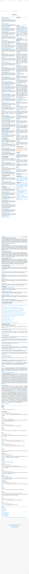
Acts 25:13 (18, 163)
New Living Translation (5, 23)
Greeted (23, 178)
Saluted (23, 186)
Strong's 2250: (4, 504)
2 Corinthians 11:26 (15, 343)
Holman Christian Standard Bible (7, 81)
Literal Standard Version (5, 139)
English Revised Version (5, 93)
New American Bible (5, 167)
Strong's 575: (4, 430)
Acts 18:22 (18, 141)
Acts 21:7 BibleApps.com (5, 512)
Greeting (26, 178)
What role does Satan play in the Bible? (8, 319)
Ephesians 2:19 (7, 353)
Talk (26, 186)
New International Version (6, 18)
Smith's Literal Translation (6, 152)
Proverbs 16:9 (4, 332)
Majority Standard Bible (5, 129)
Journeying (21, 179)
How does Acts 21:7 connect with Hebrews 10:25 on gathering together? (13, 308)
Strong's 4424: (4, 456)
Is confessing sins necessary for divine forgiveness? (10, 322)
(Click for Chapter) (6, 17)
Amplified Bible (4, 67)
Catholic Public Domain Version (7, 162)
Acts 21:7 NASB (4, 510)
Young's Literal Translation (6, 148)
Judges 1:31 (18, 75)
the (19, 31)
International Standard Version (6, 106)
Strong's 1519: (4, 450)
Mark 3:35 (11, 348)
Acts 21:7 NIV (4, 507)
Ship (25, 186)
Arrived (19, 177)
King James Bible (4, 40)
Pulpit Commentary (4, 385)
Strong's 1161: (4, 409)
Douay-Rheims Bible (5, 157)
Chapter (26, 236)
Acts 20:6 (17, 124)
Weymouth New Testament (6, 123)
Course (17, 178)
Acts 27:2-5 (18, 53)
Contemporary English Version (6, 89)
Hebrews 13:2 (12, 362)
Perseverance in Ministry (5, 294)
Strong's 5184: (4, 435)
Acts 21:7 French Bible (5, 515)
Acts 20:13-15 (18, 42)
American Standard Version (6, 85)
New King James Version (5, 44)
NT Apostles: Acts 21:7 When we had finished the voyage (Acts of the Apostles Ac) (14, 517)
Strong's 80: (3, 478)
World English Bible (5, 133)
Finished (20, 178)
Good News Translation (5, 102)
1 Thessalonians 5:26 (19, 99)
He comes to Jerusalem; (20, 195)
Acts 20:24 (6, 333)
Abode (17, 177)
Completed (22, 177)
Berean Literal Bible (5, 35)
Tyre (17, 187)
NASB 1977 (3, 57)
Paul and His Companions (6, 266)
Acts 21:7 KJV (4, 511)
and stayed (24, 31)
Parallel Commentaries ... (5, 403)
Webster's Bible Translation (6, 119)
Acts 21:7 (3, 367)
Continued (25, 177)
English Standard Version (6, 27)
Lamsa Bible (4, 176)
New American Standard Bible (6, 48)
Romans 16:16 (18, 101)
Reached (17, 186)
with (26, 31)
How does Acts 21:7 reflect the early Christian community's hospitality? (12, 314)
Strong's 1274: (4, 414)
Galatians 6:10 (20, 346)
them (17, 32)
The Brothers (4, 278)
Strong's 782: (4, 466)
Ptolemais (26, 179)
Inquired (17, 179)
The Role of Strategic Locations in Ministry (8, 299)
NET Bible (3, 110)
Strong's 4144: (4, 425)
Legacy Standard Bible (5, 62)
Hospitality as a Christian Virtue (7, 291)
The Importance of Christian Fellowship (8, 287)
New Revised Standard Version (6, 171)
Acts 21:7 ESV (4, 509)
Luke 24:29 (18, 115)
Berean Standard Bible (5, 31)
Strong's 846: (4, 494)
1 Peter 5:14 (18, 105)
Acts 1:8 (15, 337)
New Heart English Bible (5, 115)
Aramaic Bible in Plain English (6, 181)
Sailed (20, 186)
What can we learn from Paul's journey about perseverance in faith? (12, 307)
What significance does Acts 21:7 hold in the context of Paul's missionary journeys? (14, 312)
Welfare (21, 187)
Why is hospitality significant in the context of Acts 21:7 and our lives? (12, 311)
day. (20, 32)
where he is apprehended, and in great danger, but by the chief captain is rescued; (21, 197)
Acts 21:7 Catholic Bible (5, 516)
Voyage (19, 187)
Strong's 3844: (4, 489)
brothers (21, 31)
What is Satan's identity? (6, 318)
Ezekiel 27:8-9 (18, 65)
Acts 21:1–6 (5, 327)
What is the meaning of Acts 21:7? (7, 303)
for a (19, 32)
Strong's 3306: (4, 483)
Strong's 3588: (4, 420)
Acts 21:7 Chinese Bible (5, 514)
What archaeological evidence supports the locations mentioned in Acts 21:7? (13, 315)
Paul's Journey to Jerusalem (20, 26)
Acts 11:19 (6, 401)
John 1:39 (17, 110)
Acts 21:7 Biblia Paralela (5, 513)
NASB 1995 (3, 53)
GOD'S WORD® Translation (6, 97)
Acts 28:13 (18, 79)
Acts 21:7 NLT (4, 508)
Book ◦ (24, 236)
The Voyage (4, 283)
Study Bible (3, 236)
